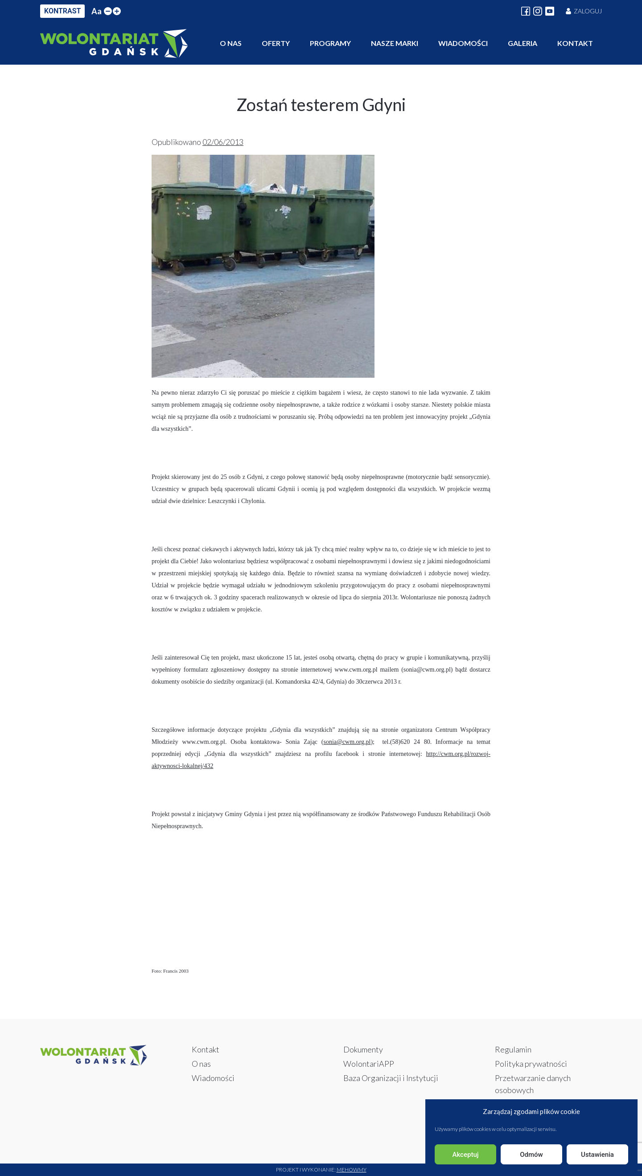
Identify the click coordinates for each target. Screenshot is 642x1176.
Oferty (276, 43)
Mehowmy (351, 1169)
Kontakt (575, 43)
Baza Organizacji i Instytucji (390, 1078)
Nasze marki (394, 43)
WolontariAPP (368, 1064)
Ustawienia (597, 1155)
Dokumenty (363, 1049)
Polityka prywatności (531, 1064)
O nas (231, 43)
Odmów (531, 1155)
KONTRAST (62, 11)
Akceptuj (465, 1155)
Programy (330, 43)
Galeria (522, 43)
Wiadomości (463, 43)
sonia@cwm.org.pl (346, 742)
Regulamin (513, 1049)
